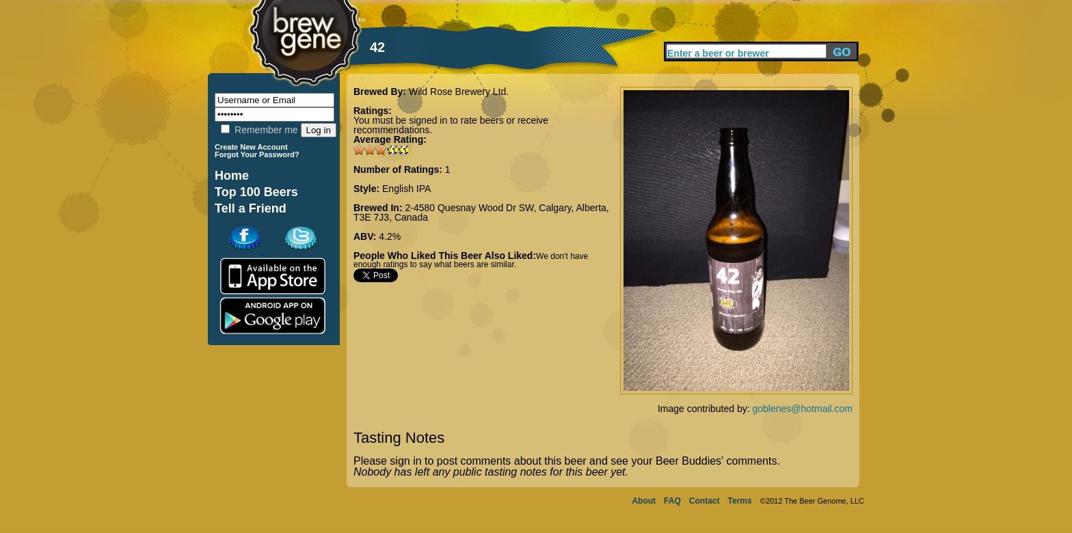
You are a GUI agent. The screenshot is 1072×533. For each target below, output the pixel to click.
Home (232, 175)
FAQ (672, 501)
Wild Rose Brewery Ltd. (459, 91)
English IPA (406, 188)
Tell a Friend (250, 208)
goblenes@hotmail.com (802, 408)
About (644, 501)
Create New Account (251, 147)
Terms (740, 501)
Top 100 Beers (256, 192)
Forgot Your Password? (257, 154)
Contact (704, 501)
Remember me (259, 129)
